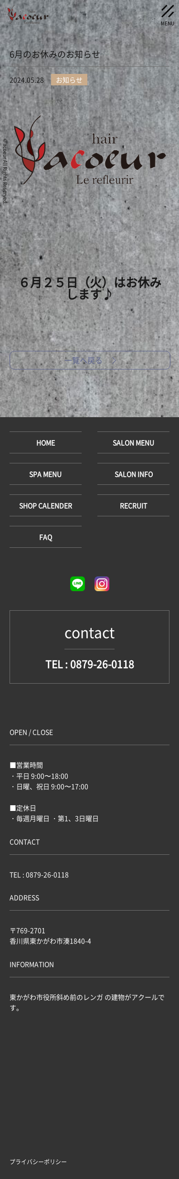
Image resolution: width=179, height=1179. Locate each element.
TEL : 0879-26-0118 (89, 664)
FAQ (45, 537)
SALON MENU (133, 442)
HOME (45, 442)
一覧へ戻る (90, 360)
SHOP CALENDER (45, 505)
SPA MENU (45, 474)
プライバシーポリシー (38, 1162)
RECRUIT (133, 505)
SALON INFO (134, 474)
